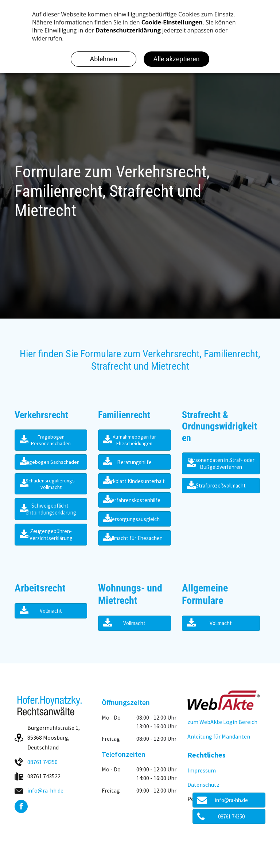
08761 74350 (42, 762)
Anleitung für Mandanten (218, 736)
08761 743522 (44, 776)
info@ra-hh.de (45, 790)
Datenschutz (203, 784)
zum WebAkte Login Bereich (222, 721)
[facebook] (21, 807)
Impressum (201, 770)
